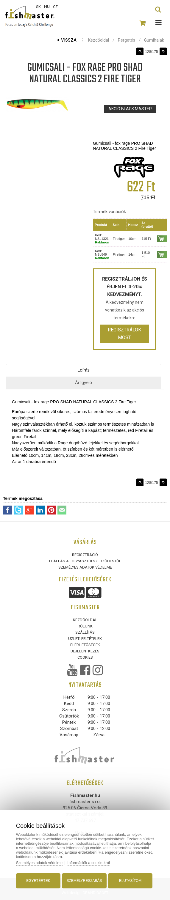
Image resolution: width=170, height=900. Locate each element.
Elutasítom (129, 880)
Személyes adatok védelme (85, 567)
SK (38, 6)
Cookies (85, 657)
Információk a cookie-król (91, 862)
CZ (55, 6)
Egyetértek (39, 880)
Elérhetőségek (85, 645)
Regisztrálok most (124, 333)
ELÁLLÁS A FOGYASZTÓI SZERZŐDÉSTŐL (85, 561)
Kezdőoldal (98, 40)
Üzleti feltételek (85, 639)
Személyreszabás (84, 880)
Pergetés (126, 40)
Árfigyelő (83, 382)
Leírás (83, 370)
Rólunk (85, 626)
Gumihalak (154, 40)
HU (47, 6)
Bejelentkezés (85, 651)
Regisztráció (85, 555)
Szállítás (85, 632)
